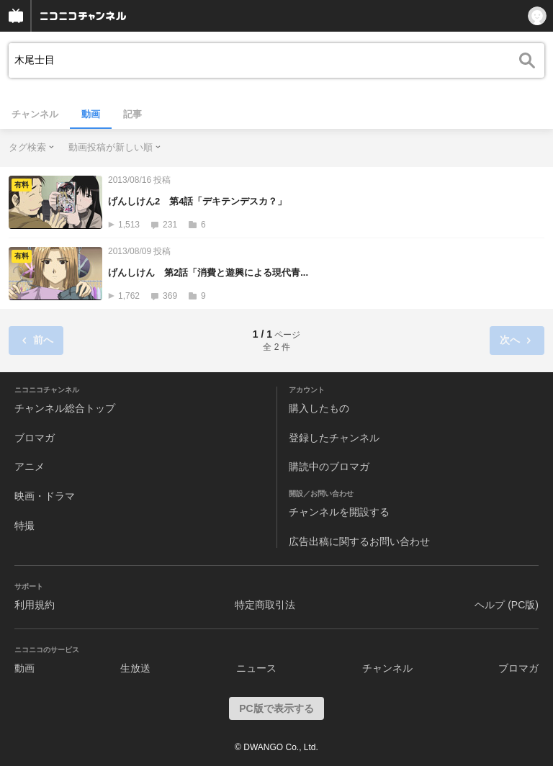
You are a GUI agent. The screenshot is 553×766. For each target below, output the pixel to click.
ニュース (256, 668)
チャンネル (35, 114)
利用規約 (34, 604)
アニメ (29, 466)
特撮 (24, 525)
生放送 (135, 668)
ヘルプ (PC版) (507, 604)
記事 (132, 114)
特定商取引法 (265, 604)
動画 (90, 114)
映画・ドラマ (44, 496)
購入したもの (319, 408)
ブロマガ (34, 437)
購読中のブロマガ (329, 466)
